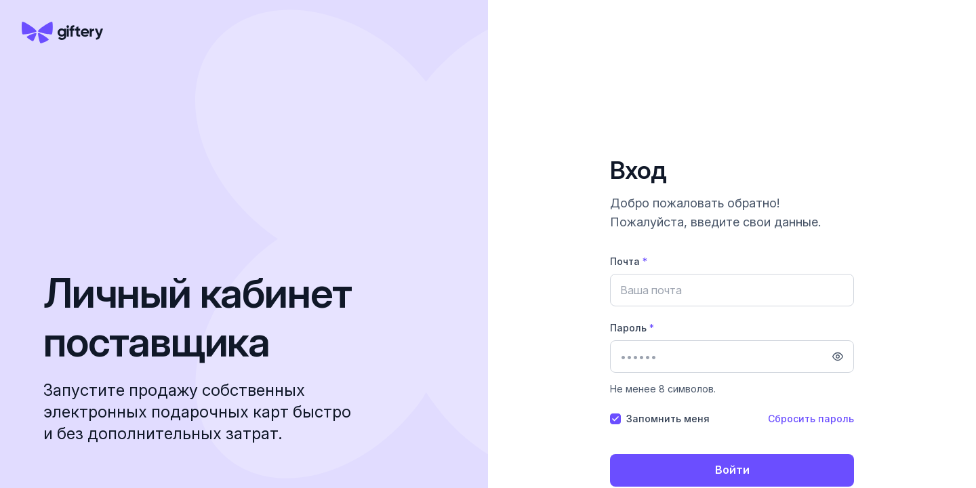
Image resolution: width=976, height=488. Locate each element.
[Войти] (732, 470)
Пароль (632, 327)
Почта (628, 261)
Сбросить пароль (811, 418)
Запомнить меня (668, 418)
